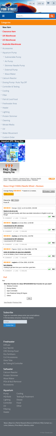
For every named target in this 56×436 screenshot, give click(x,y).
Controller (7, 402)
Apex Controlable (12, 291)
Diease (19, 399)
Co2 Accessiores (10, 357)
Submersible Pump (13, 57)
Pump (6, 393)
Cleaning (6, 120)
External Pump (11, 69)
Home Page (7, 178)
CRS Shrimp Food (11, 351)
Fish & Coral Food (10, 99)
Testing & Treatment (25, 396)
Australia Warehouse (12, 44)
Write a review (8, 194)
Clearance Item (9, 31)
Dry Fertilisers (9, 354)
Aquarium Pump (10, 52)
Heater (5, 107)
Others (9, 295)
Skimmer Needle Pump (15, 65)
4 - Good (16, 200)
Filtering (6, 408)
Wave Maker (10, 73)
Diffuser (6, 344)
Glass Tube (7, 360)
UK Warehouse (9, 35)
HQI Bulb (7, 396)
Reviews (35, 180)
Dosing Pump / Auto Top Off (15, 82)
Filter (5, 95)
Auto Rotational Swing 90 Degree (17, 293)
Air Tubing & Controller (13, 363)
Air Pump (9, 61)
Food (19, 402)
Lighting (6, 111)
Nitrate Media (8, 124)
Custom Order (9, 137)
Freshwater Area (10, 103)
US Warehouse (9, 39)
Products (15, 178)
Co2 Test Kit (8, 347)
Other (19, 405)
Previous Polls (17, 302)
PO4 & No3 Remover (12, 381)
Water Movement (10, 133)
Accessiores (8, 384)
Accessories (8, 48)
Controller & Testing (11, 86)
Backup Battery (11, 288)
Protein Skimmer (10, 116)
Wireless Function (12, 286)
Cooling (6, 90)
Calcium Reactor (10, 78)
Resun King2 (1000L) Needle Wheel (20, 180)
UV (4, 128)
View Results (8, 302)
